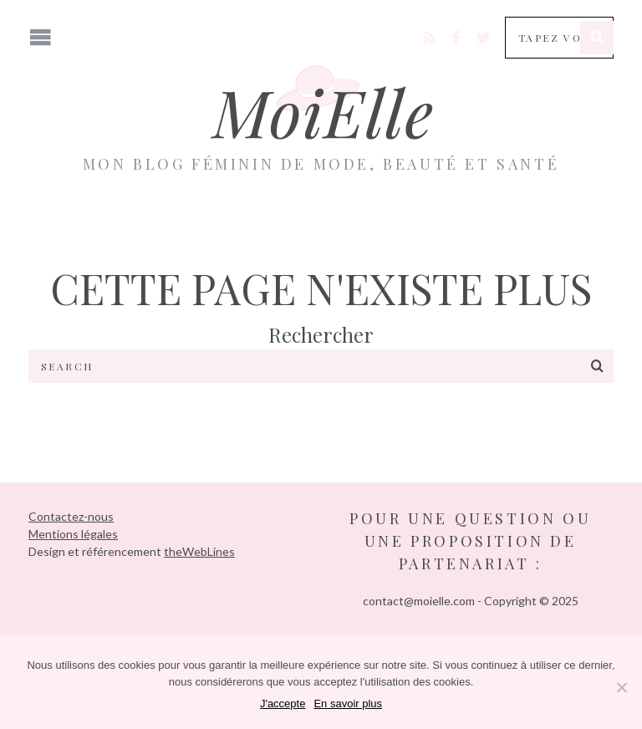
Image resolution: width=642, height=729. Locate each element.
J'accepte (283, 703)
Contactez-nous (71, 516)
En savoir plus (347, 703)
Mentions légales (73, 534)
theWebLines (199, 551)
